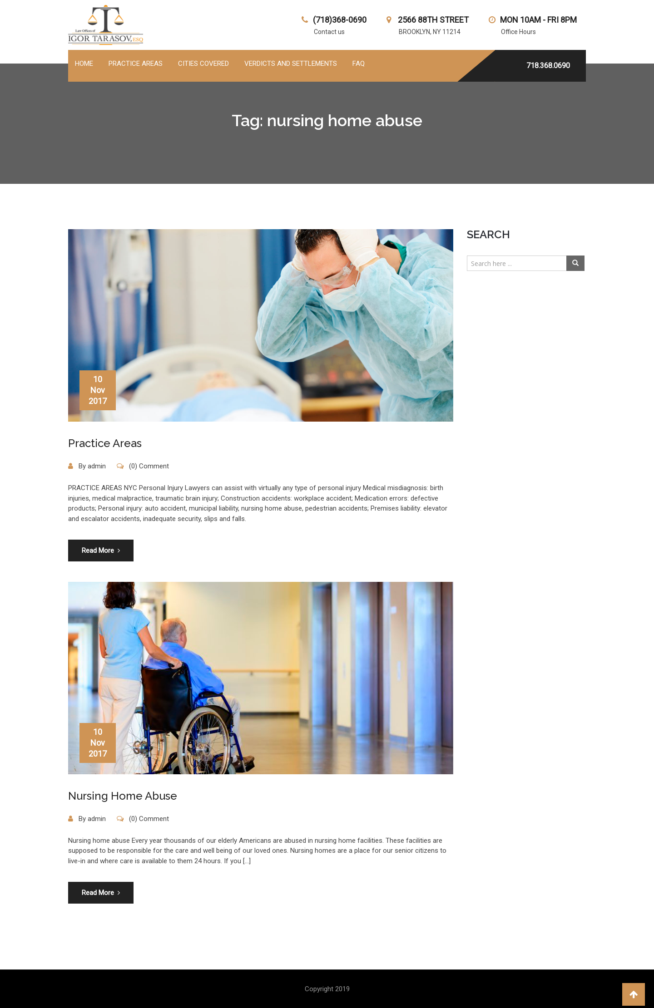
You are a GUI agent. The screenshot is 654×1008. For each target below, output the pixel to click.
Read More (101, 550)
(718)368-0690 (340, 20)
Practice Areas (105, 443)
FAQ (358, 63)
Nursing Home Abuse (122, 795)
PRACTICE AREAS (136, 63)
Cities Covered (203, 63)
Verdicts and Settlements (290, 63)
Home (84, 63)
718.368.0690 (548, 65)
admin (97, 466)
